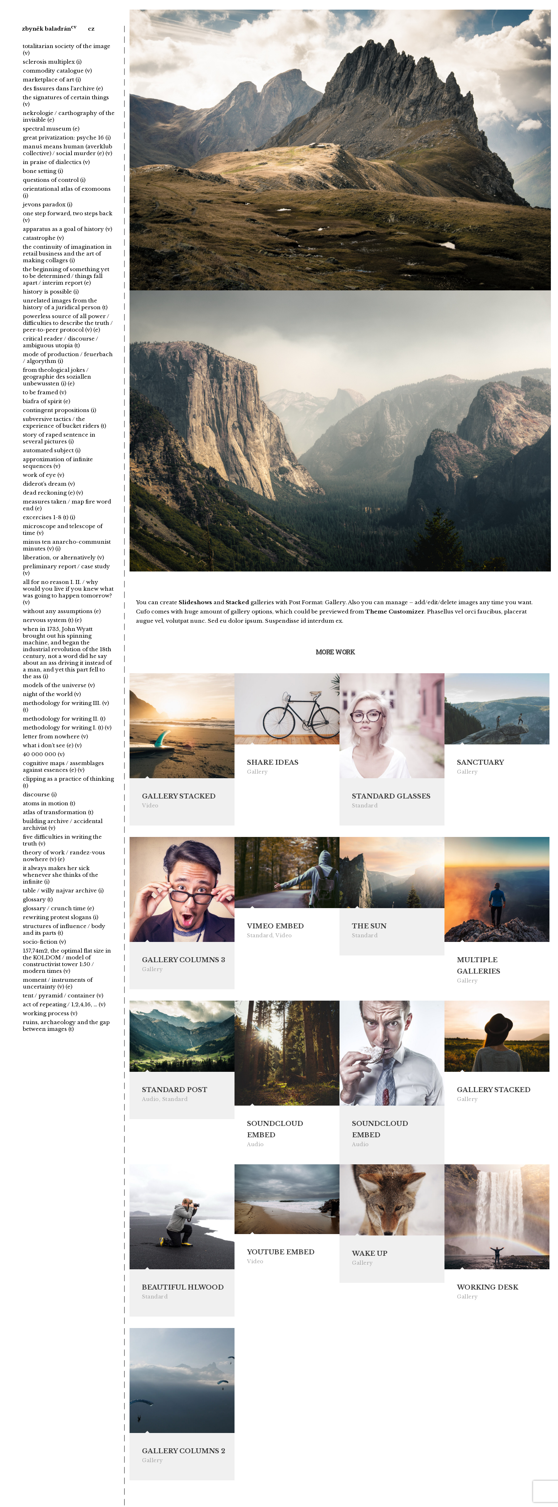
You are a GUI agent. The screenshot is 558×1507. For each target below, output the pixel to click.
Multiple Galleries (478, 966)
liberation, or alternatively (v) (63, 557)
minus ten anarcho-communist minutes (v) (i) (67, 545)
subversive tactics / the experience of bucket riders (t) (64, 422)
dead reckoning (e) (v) (53, 492)
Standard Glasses (391, 796)
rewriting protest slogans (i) (60, 917)
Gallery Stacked (179, 796)
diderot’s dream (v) (49, 483)
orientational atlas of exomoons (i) (67, 192)
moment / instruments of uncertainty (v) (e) (58, 983)
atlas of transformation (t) (58, 812)
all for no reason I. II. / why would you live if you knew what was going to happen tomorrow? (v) (68, 592)
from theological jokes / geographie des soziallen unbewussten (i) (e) (57, 377)
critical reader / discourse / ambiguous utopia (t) (60, 342)
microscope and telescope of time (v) (62, 529)
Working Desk (487, 1290)
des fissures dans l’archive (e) (63, 88)
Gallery (257, 772)
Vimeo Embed (275, 927)
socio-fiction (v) (44, 941)
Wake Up (370, 1257)
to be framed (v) (44, 392)
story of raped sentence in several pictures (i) (59, 438)
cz (91, 28)
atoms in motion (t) (49, 803)
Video (150, 805)
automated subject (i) (51, 450)
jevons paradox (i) (47, 204)
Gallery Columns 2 (183, 1455)
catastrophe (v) (43, 238)
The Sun (369, 927)
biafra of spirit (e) (46, 401)
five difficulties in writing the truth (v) (62, 840)
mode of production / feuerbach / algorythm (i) (68, 357)
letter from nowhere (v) (55, 736)
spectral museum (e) (51, 128)
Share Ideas (273, 762)
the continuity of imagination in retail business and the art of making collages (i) (67, 253)
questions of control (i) (54, 179)
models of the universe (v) (59, 685)
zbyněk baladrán (46, 28)
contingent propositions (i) (59, 410)
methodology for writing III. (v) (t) (66, 706)
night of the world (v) (52, 694)
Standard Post (174, 1092)
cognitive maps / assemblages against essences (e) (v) (63, 766)
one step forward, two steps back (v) (67, 216)
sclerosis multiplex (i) (52, 61)
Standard (365, 805)
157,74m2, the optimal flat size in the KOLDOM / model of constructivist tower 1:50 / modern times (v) (67, 960)
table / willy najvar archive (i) (63, 890)
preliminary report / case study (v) (66, 569)
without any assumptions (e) (62, 611)
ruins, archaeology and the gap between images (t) (66, 1025)
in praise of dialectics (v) (56, 162)
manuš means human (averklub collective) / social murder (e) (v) (67, 150)
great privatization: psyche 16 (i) (67, 137)
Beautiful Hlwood (183, 1290)
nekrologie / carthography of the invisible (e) (69, 116)
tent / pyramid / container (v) (63, 995)
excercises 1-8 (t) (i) (49, 517)
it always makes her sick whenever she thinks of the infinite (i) (60, 875)
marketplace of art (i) (52, 79)
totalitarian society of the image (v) (66, 49)
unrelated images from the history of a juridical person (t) (65, 304)
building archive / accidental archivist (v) (62, 824)
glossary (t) (38, 899)
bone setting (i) (43, 171)
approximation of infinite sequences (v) (58, 462)
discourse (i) (40, 794)
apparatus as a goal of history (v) (67, 229)
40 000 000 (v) (43, 754)
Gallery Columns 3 (183, 961)
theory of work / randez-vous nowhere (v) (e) (64, 856)
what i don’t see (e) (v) (52, 745)
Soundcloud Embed (275, 1131)
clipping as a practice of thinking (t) (68, 782)
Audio (150, 1101)
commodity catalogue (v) (57, 70)
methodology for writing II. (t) (64, 718)
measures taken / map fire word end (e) (67, 505)
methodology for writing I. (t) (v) (67, 727)
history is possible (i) (51, 291)
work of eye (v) (43, 474)
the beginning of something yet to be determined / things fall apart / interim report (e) (66, 276)
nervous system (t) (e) (52, 620)
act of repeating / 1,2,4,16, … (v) (64, 1004)
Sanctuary (480, 762)
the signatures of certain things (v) (66, 100)
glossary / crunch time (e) (58, 908)
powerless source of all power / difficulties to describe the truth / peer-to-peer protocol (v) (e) (68, 323)
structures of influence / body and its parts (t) (64, 929)
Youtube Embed (281, 1255)
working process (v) (50, 1013)
